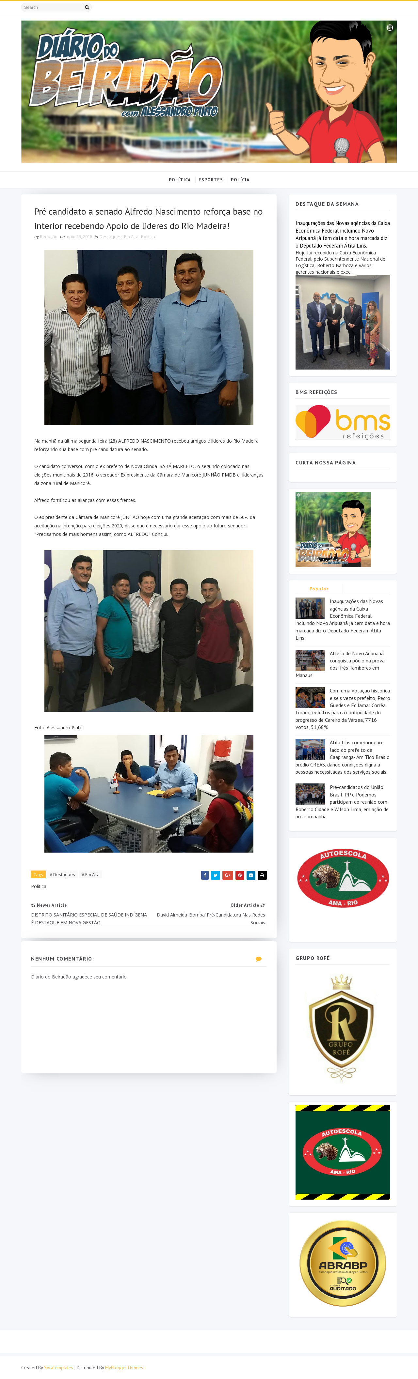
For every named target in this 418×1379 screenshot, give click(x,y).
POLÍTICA (180, 180)
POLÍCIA (240, 180)
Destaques (110, 236)
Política (148, 236)
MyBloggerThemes (124, 1368)
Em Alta (131, 236)
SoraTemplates (58, 1368)
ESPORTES (211, 180)
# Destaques (62, 874)
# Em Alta (91, 874)
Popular (319, 589)
